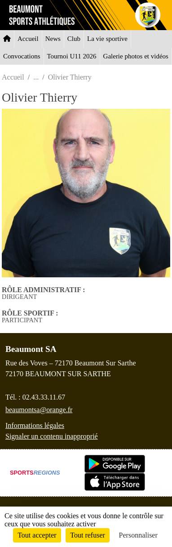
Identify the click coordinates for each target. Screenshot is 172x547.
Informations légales (34, 425)
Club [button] (73, 38)
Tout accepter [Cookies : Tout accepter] (37, 535)
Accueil (28, 38)
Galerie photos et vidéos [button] (135, 56)
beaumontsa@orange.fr (38, 410)
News (53, 38)
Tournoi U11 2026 (72, 56)
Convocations (21, 56)
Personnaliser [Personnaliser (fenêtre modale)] (138, 535)
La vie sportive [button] (107, 38)
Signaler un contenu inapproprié (51, 436)
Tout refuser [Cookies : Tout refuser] (87, 535)
